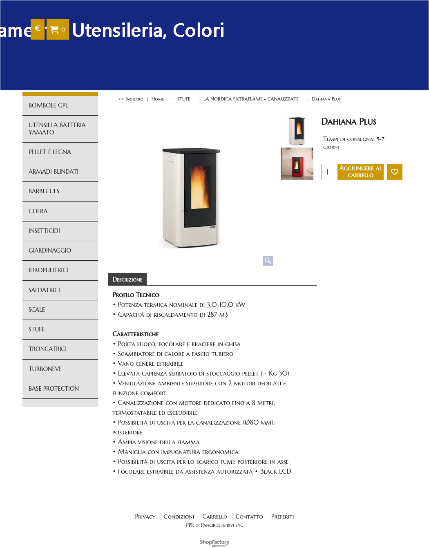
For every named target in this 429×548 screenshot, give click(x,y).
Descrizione (127, 279)
